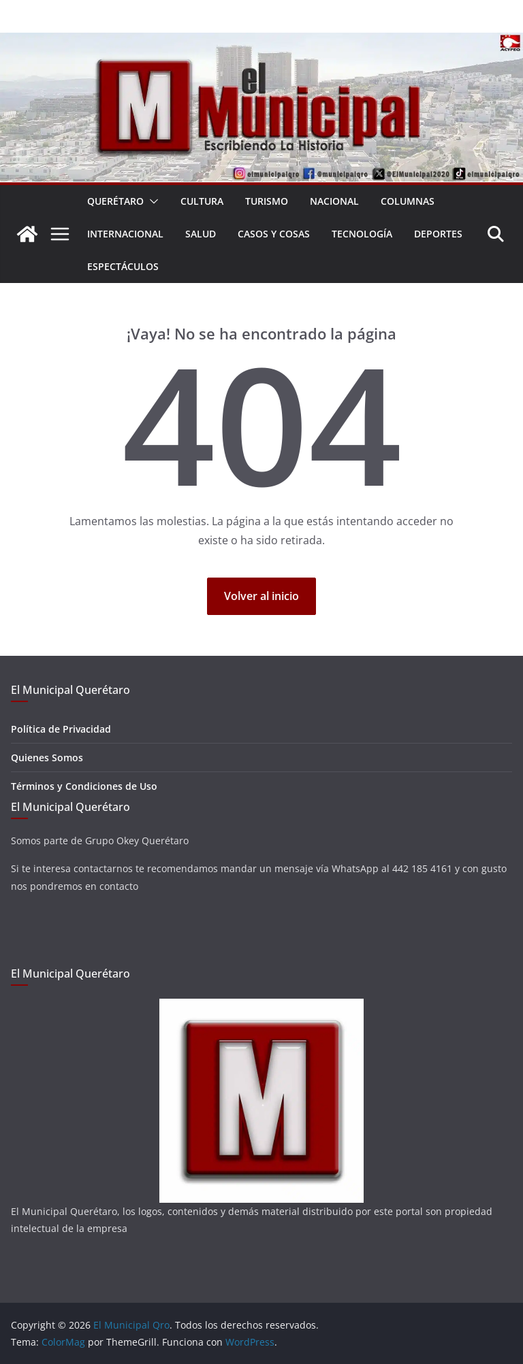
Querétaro (115, 201)
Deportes (438, 233)
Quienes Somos (47, 757)
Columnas (407, 201)
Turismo (266, 201)
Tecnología (362, 233)
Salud (200, 233)
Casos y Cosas (274, 233)
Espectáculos (123, 266)
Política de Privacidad (61, 728)
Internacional (125, 233)
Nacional (334, 201)
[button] (151, 201)
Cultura (201, 201)
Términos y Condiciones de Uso (84, 786)
